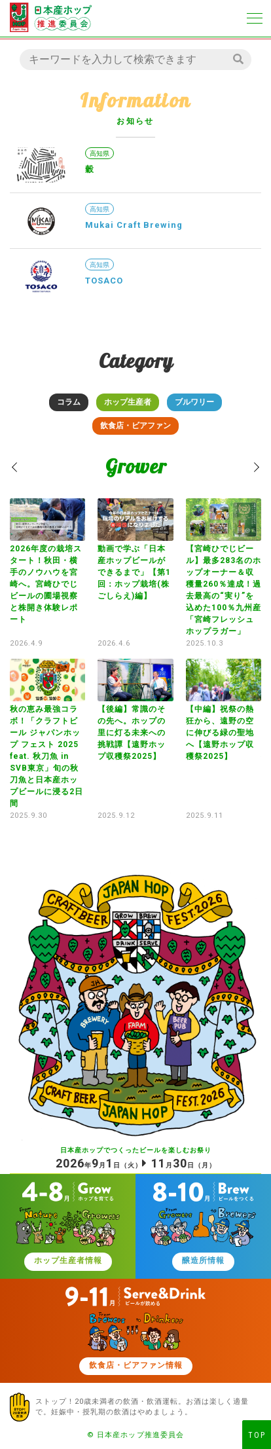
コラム (69, 402)
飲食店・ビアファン (135, 425)
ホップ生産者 (127, 402)
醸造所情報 (203, 1261)
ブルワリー (194, 402)
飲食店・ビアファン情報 (136, 1365)
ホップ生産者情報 (68, 1261)
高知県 (99, 153)
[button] (15, 467)
